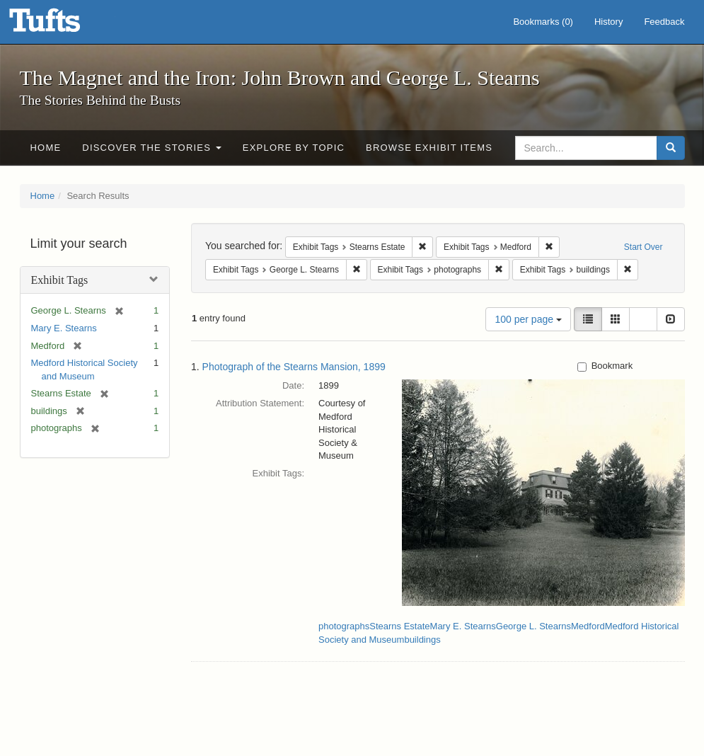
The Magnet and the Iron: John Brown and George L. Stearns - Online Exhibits (62, 24)
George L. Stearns (533, 626)
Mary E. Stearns (64, 328)
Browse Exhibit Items (429, 147)
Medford (588, 626)
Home (46, 147)
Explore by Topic (294, 147)
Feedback (664, 21)
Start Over (643, 247)
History (608, 21)
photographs (343, 626)
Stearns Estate (399, 626)
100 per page (528, 319)
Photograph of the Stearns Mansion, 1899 (294, 366)
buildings (422, 639)
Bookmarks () (543, 21)
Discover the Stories (151, 147)
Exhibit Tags (59, 280)
